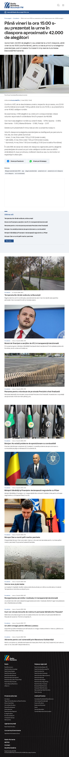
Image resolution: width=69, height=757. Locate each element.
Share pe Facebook (17, 161)
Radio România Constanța (40, 673)
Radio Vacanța (38, 692)
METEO (7, 742)
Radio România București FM (41, 669)
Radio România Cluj (39, 671)
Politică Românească (9, 707)
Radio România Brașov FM (40, 667)
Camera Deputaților (39, 709)
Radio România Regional (10, 711)
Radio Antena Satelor (9, 671)
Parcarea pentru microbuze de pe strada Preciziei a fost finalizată (34, 225)
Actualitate (16, 18)
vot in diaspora (9, 173)
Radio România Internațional (11, 677)
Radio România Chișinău (10, 681)
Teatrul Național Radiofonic (11, 683)
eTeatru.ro (6, 685)
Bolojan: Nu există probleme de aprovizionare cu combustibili (34, 229)
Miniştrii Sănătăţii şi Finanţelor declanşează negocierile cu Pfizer (34, 233)
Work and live (7, 719)
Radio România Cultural (10, 673)
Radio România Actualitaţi (10, 669)
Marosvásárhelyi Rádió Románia (42, 690)
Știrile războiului (8, 709)
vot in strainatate (20, 173)
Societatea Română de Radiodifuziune (43, 699)
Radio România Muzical (10, 675)
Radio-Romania (9, 739)
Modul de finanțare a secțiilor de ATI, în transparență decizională (34, 222)
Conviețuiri (7, 699)
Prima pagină (7, 18)
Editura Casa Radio (9, 703)
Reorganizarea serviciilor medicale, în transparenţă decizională (34, 598)
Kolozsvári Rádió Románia (40, 687)
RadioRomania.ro (8, 667)
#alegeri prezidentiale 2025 (12, 171)
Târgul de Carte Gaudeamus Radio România (15, 701)
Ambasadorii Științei (9, 717)
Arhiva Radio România (9, 705)
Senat (35, 707)
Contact (7, 745)
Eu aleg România (8, 713)
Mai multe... (9, 241)
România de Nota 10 (9, 715)
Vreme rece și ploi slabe (34, 568)
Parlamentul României (39, 705)
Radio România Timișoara (40, 683)
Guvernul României (39, 703)
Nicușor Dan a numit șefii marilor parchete (34, 236)
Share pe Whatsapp (39, 161)
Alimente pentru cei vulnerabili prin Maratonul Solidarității (34, 640)
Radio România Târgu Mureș (41, 681)
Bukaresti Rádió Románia (40, 685)
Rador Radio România (9, 726)
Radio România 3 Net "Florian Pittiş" (13, 679)
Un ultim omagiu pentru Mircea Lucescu (34, 626)
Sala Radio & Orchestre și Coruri (12, 733)
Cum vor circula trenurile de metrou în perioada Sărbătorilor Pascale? (34, 612)
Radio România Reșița (39, 679)
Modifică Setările (10, 748)
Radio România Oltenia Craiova (42, 675)
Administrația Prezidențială (41, 701)
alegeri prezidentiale (31, 171)
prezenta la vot (42, 171)
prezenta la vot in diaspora (55, 171)
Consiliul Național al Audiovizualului (42, 711)
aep (23, 171)
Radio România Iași (39, 677)
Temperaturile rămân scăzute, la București (34, 218)
